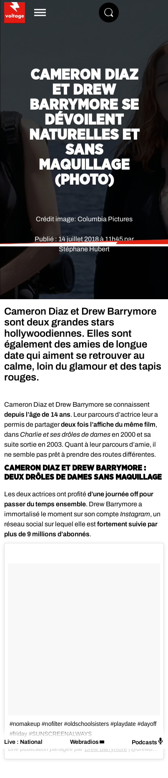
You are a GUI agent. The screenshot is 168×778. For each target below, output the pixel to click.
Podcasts (148, 741)
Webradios (84, 742)
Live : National (23, 742)
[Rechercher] (109, 13)
